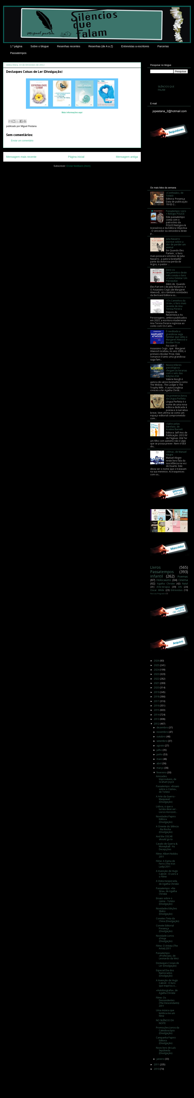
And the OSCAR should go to (164, 838)
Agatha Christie (166, 583)
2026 (157, 660)
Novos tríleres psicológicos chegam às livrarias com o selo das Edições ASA (176, 370)
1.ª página (16, 46)
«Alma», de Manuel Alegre (176, 453)
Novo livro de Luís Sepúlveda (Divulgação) (166, 1050)
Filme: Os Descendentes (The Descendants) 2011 (167, 1002)
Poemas (182, 576)
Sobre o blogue (40, 46)
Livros (155, 567)
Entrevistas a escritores (135, 46)
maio (160, 759)
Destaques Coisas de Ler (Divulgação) (167, 964)
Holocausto (163, 580)
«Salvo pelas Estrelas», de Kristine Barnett (174, 426)
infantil (156, 576)
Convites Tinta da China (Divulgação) (167, 920)
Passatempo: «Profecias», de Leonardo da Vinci (167, 955)
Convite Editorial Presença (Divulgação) (165, 928)
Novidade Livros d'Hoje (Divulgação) (165, 938)
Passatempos (18, 53)
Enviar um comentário (22, 140)
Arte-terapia (163, 586)
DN (180, 586)
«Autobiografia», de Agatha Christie (167, 992)
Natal (185, 583)
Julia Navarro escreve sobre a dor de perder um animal (176, 243)
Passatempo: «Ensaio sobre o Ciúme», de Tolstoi (167, 789)
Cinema (183, 580)
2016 (157, 705)
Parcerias (163, 46)
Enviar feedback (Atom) (78, 166)
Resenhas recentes (68, 46)
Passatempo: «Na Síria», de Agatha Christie (166, 891)
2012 (157, 723)
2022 (157, 678)
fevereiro (162, 772)
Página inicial (76, 156)
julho (159, 750)
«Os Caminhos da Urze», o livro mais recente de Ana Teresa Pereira (176, 304)
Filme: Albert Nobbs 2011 (167, 855)
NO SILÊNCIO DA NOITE (165, 1022)
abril (159, 763)
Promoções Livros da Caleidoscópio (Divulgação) (167, 1030)
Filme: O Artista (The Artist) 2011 (167, 947)
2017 (157, 701)
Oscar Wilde (157, 590)
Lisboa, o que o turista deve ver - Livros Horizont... (166, 809)
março (160, 767)
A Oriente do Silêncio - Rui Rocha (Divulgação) (167, 829)
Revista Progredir (157, 593)
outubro (161, 736)
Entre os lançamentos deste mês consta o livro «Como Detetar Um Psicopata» (176, 275)
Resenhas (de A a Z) (100, 46)
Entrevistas (176, 590)
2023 (157, 674)
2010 (157, 1069)
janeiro (161, 1059)
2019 (157, 692)
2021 (157, 683)
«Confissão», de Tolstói (174, 194)
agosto (161, 745)
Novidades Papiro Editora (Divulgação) (166, 819)
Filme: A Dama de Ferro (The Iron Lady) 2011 (165, 863)
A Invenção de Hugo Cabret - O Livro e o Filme (167, 873)
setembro (162, 741)
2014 (157, 714)
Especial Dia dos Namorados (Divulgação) (165, 973)
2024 (157, 669)
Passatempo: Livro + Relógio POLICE (176, 212)
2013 (157, 719)
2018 (157, 696)
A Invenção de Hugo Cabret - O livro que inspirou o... (167, 983)
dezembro (163, 727)
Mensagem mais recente (21, 156)
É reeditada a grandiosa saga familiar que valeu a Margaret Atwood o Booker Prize (176, 337)
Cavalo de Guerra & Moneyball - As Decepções (166, 846)
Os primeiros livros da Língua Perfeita (176, 397)
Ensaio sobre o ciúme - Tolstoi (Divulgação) (165, 901)
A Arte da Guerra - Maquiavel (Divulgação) (166, 799)
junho (160, 754)
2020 (157, 687)
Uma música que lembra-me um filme (165, 1013)
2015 (157, 710)
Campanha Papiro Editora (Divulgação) (166, 1040)
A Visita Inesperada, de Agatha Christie (167, 882)
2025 (157, 665)
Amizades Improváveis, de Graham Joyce (166, 779)
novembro (163, 732)
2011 (157, 1064)
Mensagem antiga (127, 156)
